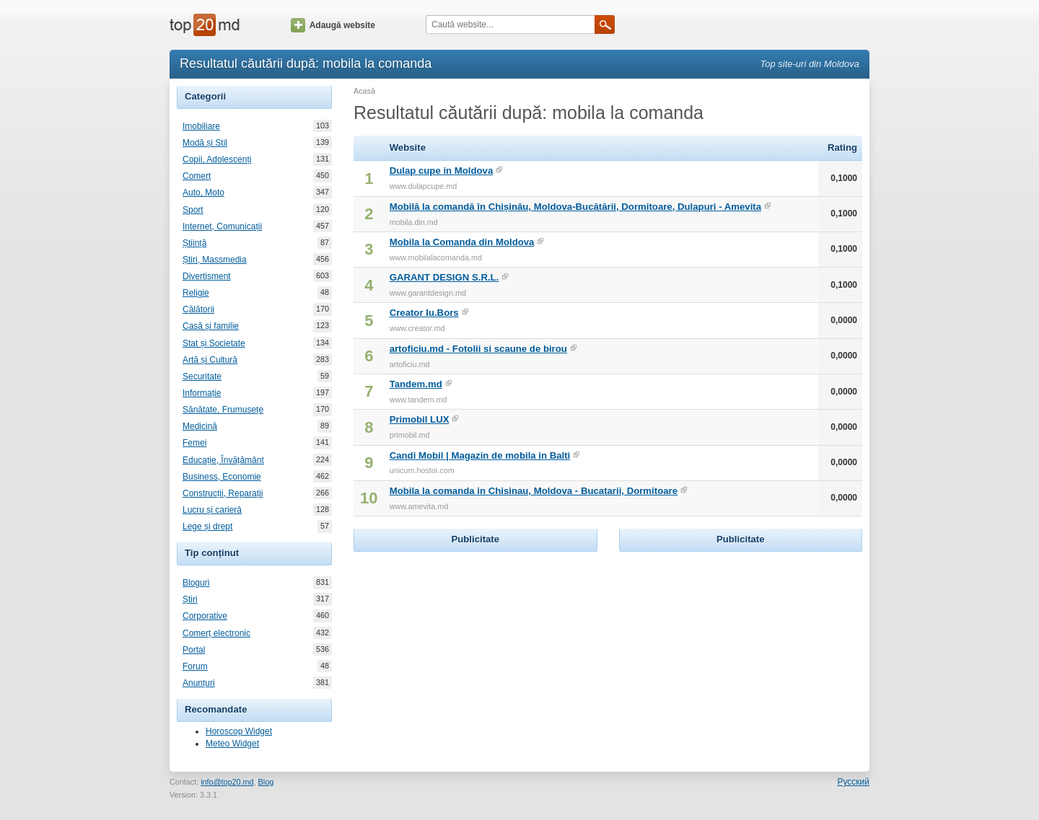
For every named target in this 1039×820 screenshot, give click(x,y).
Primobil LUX (420, 419)
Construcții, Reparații (223, 493)
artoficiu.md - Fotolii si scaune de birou (478, 348)
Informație (202, 393)
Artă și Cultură (210, 360)
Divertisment (207, 276)
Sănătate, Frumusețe (223, 409)
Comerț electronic (216, 633)
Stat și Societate (214, 343)
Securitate (202, 376)
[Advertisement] (475, 645)
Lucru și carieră (212, 510)
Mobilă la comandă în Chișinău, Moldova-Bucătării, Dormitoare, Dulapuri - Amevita (575, 206)
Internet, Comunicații (222, 226)
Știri (190, 599)
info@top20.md (227, 781)
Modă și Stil (205, 143)
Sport (193, 210)
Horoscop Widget (239, 731)
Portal (194, 650)
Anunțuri (199, 683)
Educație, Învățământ (223, 460)
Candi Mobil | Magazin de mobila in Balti (480, 455)
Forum (195, 666)
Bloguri (196, 582)
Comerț (197, 176)
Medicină (200, 426)
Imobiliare (201, 126)
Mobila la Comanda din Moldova (462, 242)
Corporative (205, 616)
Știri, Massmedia (215, 259)
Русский (853, 782)
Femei (194, 443)
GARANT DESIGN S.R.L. (444, 277)
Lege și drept (207, 526)
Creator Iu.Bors (424, 312)
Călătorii (198, 309)
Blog (266, 781)
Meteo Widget (232, 744)
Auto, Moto (203, 192)
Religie (196, 293)
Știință (194, 243)
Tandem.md (416, 384)
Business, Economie (222, 476)
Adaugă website (333, 25)
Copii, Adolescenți (217, 159)
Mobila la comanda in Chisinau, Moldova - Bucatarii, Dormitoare (534, 490)
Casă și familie (211, 326)
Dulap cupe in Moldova (442, 170)
